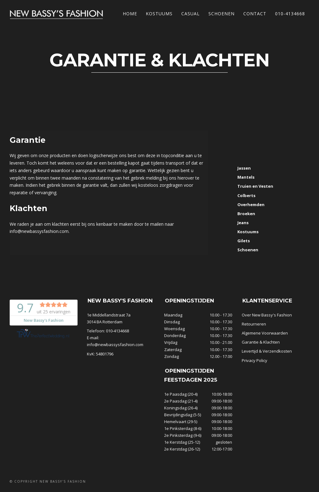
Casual (190, 14)
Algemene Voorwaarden (265, 333)
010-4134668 (290, 14)
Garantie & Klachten (261, 342)
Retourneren (254, 324)
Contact (254, 14)
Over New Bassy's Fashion (267, 315)
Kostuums (159, 14)
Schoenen (221, 14)
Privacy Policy (254, 360)
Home (130, 14)
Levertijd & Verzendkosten (267, 351)
